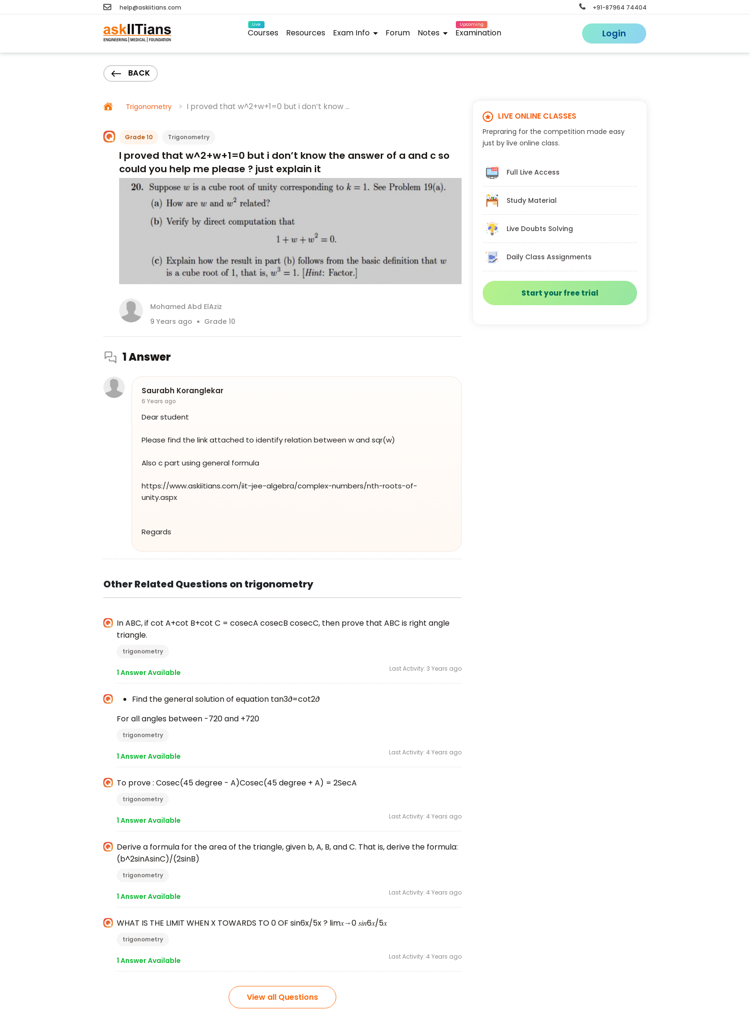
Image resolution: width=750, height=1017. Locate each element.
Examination (478, 31)
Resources (305, 32)
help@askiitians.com (142, 7)
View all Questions (282, 997)
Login (614, 33)
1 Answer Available (149, 672)
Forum (398, 32)
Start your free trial (559, 293)
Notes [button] (433, 32)
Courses (263, 31)
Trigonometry (149, 106)
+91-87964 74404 (613, 7)
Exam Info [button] (355, 32)
